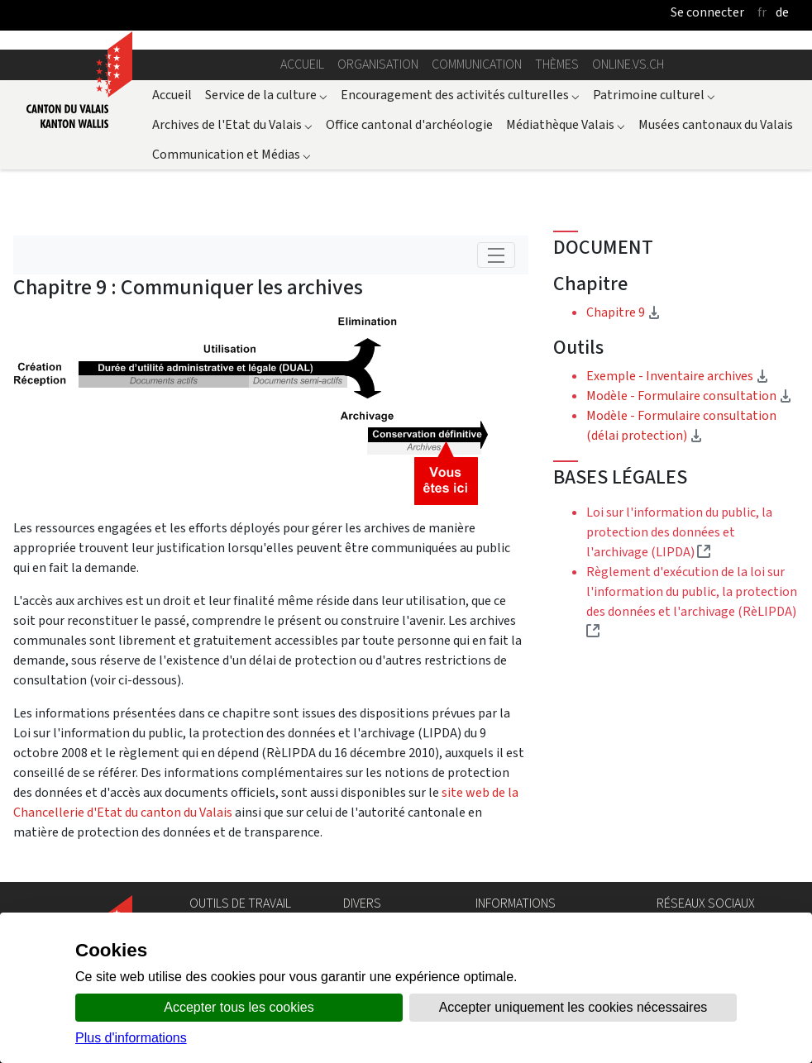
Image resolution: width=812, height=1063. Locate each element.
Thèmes (557, 64)
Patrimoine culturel (654, 94)
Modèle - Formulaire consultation (689, 395)
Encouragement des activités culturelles (460, 94)
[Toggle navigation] (496, 255)
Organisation (377, 64)
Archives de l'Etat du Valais (232, 124)
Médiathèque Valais (565, 124)
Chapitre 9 (674, 312)
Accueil (302, 64)
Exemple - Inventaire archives (677, 375)
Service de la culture (266, 94)
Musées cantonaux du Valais (715, 124)
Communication (477, 64)
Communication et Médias (231, 154)
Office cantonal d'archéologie (409, 124)
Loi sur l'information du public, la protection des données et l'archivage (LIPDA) (679, 531)
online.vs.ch (628, 64)
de (782, 12)
